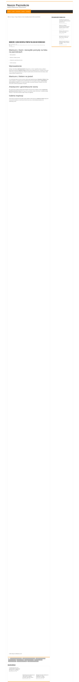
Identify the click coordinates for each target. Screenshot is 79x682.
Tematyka (28, 11)
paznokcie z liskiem (38, 650)
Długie (16, 16)
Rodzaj (23, 11)
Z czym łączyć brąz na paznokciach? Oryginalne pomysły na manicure (14, 659)
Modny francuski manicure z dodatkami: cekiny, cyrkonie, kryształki (42, 666)
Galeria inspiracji (13, 62)
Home (9, 16)
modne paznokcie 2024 (29, 650)
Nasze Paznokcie (18, 5)
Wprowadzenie (13, 54)
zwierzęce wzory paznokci (33, 651)
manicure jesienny (22, 79)
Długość (9, 11)
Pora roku (18, 11)
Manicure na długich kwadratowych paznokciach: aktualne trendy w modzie (64, 26)
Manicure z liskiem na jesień (15, 57)
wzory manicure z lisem (22, 651)
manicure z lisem (20, 650)
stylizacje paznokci (12, 651)
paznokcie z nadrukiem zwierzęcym (42, 70)
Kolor (13, 11)
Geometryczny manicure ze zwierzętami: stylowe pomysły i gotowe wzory (28, 666)
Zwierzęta (10, 45)
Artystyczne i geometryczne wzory (16, 60)
